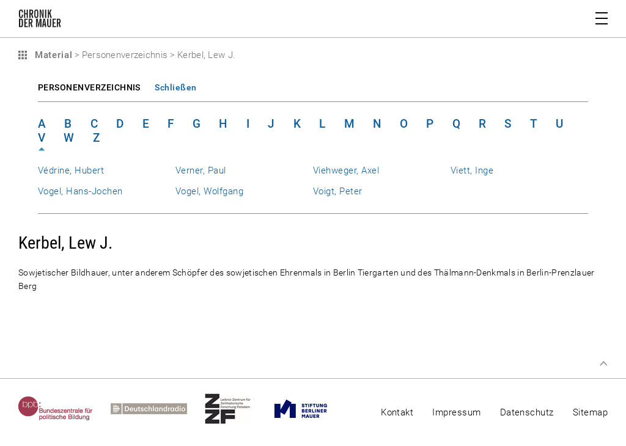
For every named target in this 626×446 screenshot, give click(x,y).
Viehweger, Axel (346, 170)
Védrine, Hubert (71, 170)
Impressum (456, 412)
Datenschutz (527, 412)
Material (52, 54)
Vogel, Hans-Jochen (80, 191)
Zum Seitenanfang (603, 363)
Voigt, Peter (338, 191)
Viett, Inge (472, 170)
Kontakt (397, 412)
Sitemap (590, 412)
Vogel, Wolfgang (209, 191)
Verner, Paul (200, 170)
